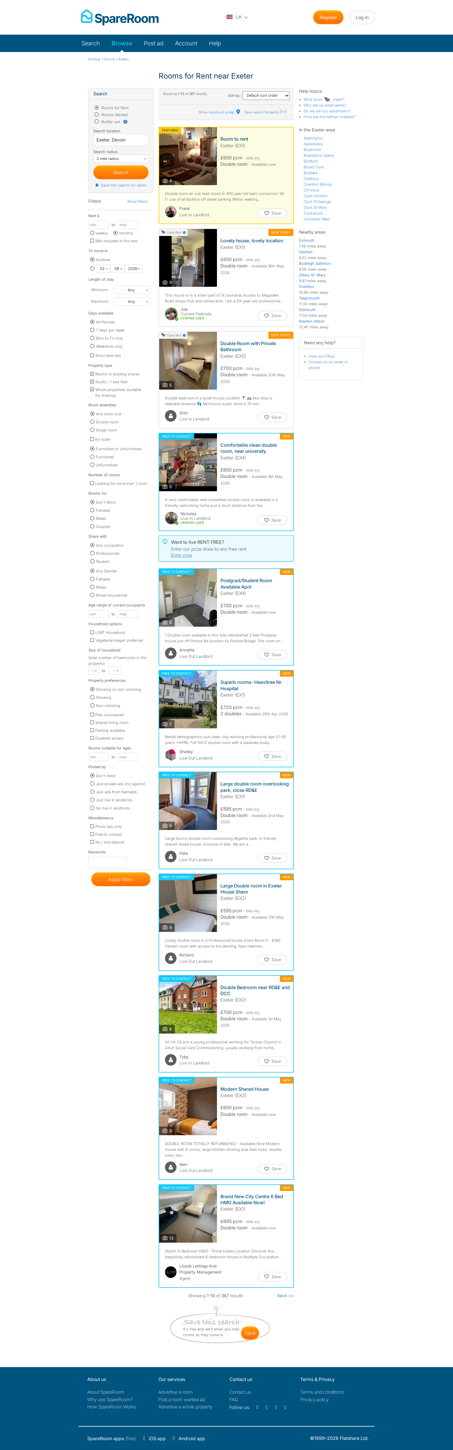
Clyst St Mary (315, 207)
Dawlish (306, 252)
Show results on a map (220, 112)
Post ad (154, 43)
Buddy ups (114, 121)
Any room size (108, 414)
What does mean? (324, 99)
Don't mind (105, 775)
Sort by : (258, 95)
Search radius (105, 151)
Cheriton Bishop (318, 184)
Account (186, 43)
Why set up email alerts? (325, 105)
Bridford (311, 161)
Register (328, 17)
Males (101, 518)
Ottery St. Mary (312, 275)
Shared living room (112, 722)
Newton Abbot (311, 321)
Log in (362, 17)
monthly (126, 233)
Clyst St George (317, 201)
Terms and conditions (322, 1392)
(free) (111, 1438)
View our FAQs (322, 356)
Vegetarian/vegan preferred (119, 640)
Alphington (313, 138)
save (250, 1333)
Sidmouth (307, 309)
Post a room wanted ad (181, 1399)
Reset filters (137, 201)
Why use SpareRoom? (110, 1399)
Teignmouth (309, 298)
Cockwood (313, 213)
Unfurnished (107, 465)
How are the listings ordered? (330, 116)
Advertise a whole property (185, 1407)
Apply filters (120, 879)
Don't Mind (106, 502)
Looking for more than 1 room (121, 483)
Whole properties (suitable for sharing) (118, 392)
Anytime (103, 259)
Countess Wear (317, 219)
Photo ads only (108, 826)
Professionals (108, 553)
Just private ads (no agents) (120, 783)
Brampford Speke (319, 155)
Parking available (110, 730)
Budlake (311, 172)
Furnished (105, 457)
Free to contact (108, 834)
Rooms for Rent (114, 107)
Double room (107, 422)
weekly (102, 233)
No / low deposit (109, 842)
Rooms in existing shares (117, 374)
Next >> (285, 1295)
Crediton (306, 286)
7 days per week (110, 330)
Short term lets (108, 355)
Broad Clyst (314, 167)
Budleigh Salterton (315, 263)
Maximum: (100, 301)
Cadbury (311, 178)
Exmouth (307, 240)
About (105, 1392)
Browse (122, 43)
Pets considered (109, 714)
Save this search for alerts (120, 185)
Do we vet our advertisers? (327, 111)
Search (90, 43)
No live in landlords (113, 808)
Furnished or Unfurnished (119, 448)
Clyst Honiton (316, 195)
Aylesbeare (313, 144)
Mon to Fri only (109, 338)
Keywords (97, 853)
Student (102, 561)
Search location (106, 131)
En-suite (102, 439)
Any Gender (106, 571)
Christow (311, 190)
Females (103, 510)
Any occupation (110, 545)
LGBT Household (110, 632)
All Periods (105, 322)
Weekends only (109, 346)
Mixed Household (111, 595)
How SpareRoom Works (111, 1407)
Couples (103, 526)
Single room (106, 430)
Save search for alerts (265, 112)
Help (215, 43)
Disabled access (109, 738)
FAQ (233, 1399)
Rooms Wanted (114, 114)
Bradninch (313, 149)
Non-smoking (108, 705)
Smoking (103, 697)
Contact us (240, 1392)
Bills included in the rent (116, 241)
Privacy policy (314, 1399)
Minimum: (99, 289)
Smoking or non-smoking (118, 689)
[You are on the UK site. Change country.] (237, 17)
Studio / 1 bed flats (111, 381)
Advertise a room (175, 1392)
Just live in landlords (114, 800)
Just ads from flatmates (116, 792)
